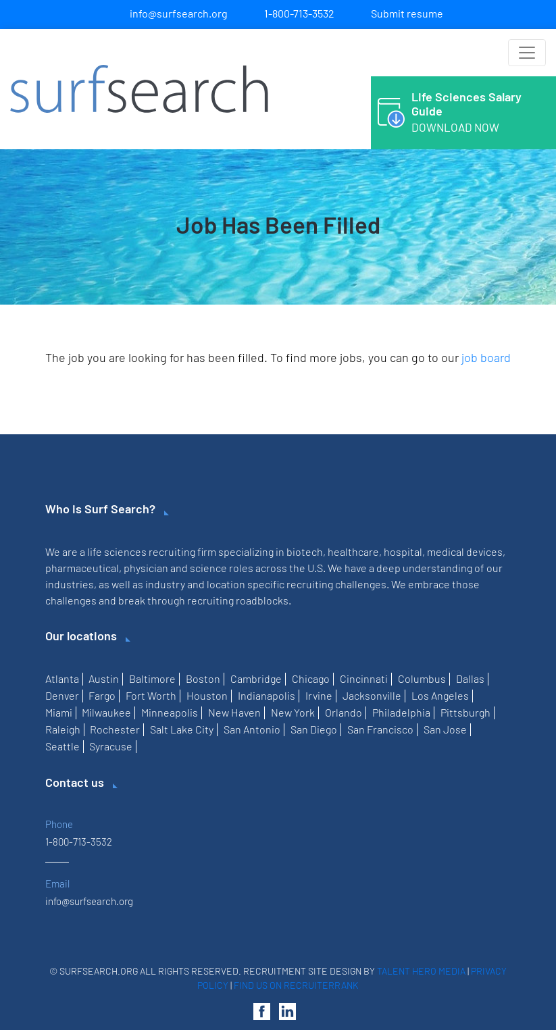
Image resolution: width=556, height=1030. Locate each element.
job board (486, 357)
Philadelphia (401, 712)
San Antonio (252, 729)
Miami (58, 712)
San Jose (445, 729)
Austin (104, 678)
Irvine (318, 695)
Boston (203, 678)
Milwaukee (106, 712)
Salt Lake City (181, 729)
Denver (62, 695)
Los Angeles (440, 695)
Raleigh (62, 729)
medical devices (465, 551)
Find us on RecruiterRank (296, 985)
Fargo (102, 695)
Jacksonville (372, 695)
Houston (207, 695)
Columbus (422, 678)
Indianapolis (266, 695)
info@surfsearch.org (179, 13)
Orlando (343, 712)
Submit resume (407, 13)
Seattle (62, 746)
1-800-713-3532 (299, 13)
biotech (304, 551)
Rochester (115, 729)
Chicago (311, 678)
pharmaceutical (82, 567)
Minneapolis (169, 712)
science (208, 567)
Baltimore (152, 678)
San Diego (313, 729)
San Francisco (380, 729)
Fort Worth (151, 695)
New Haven (234, 712)
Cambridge (256, 678)
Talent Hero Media (421, 971)
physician (146, 567)
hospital (403, 551)
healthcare (353, 551)
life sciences (117, 551)
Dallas (470, 678)
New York (293, 712)
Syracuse (110, 746)
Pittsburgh (465, 712)
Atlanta (62, 678)
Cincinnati (364, 678)
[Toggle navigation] (527, 52)
